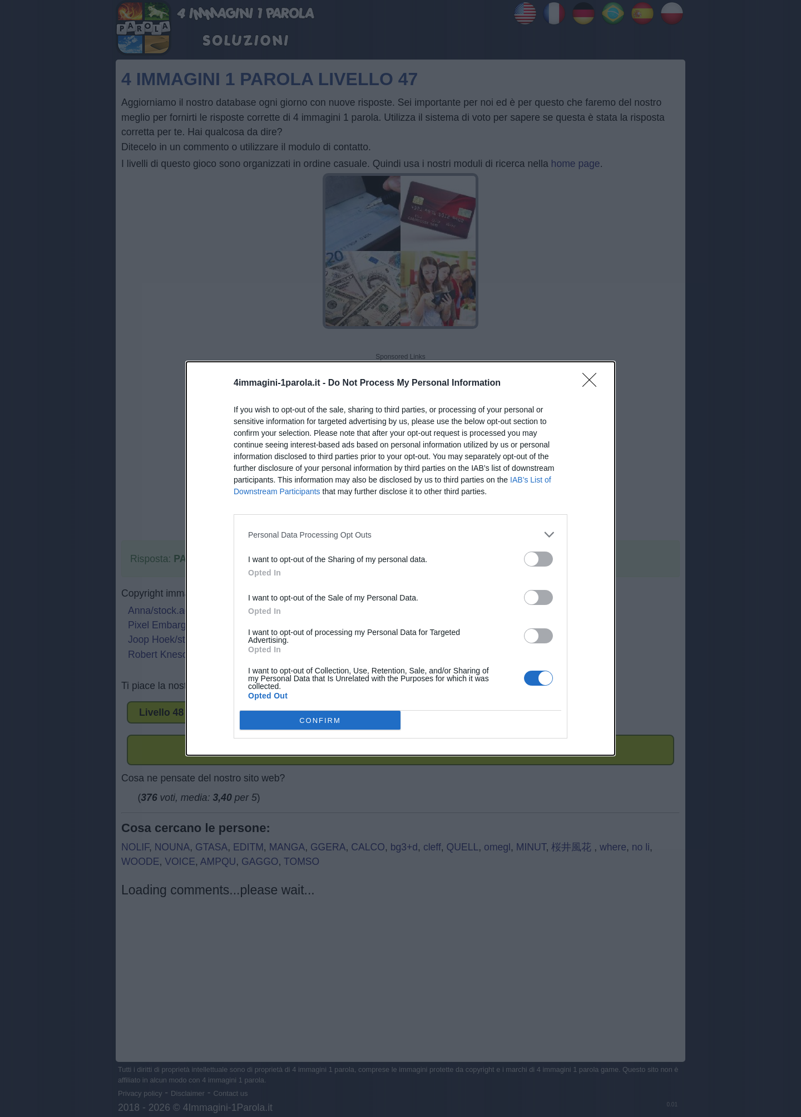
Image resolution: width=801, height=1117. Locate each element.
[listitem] (400, 534)
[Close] (593, 383)
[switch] (538, 559)
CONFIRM (320, 720)
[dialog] (400, 558)
